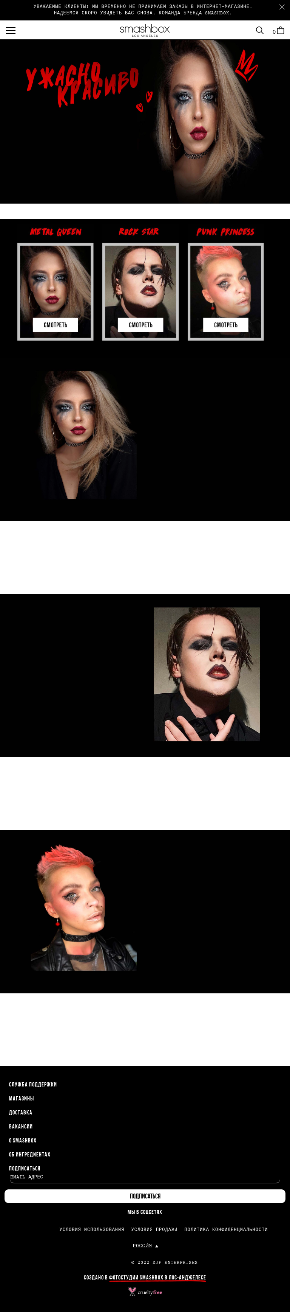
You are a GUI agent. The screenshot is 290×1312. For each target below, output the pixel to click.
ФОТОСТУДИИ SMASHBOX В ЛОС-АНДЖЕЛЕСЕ (157, 1278)
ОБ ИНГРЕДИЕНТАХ (30, 1155)
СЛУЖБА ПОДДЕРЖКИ (33, 1085)
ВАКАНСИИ (21, 1127)
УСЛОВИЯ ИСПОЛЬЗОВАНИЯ (91, 1230)
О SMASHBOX (23, 1141)
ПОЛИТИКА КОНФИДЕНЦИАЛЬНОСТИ (226, 1230)
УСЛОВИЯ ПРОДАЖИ (154, 1230)
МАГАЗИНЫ (21, 1099)
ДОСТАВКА (20, 1113)
